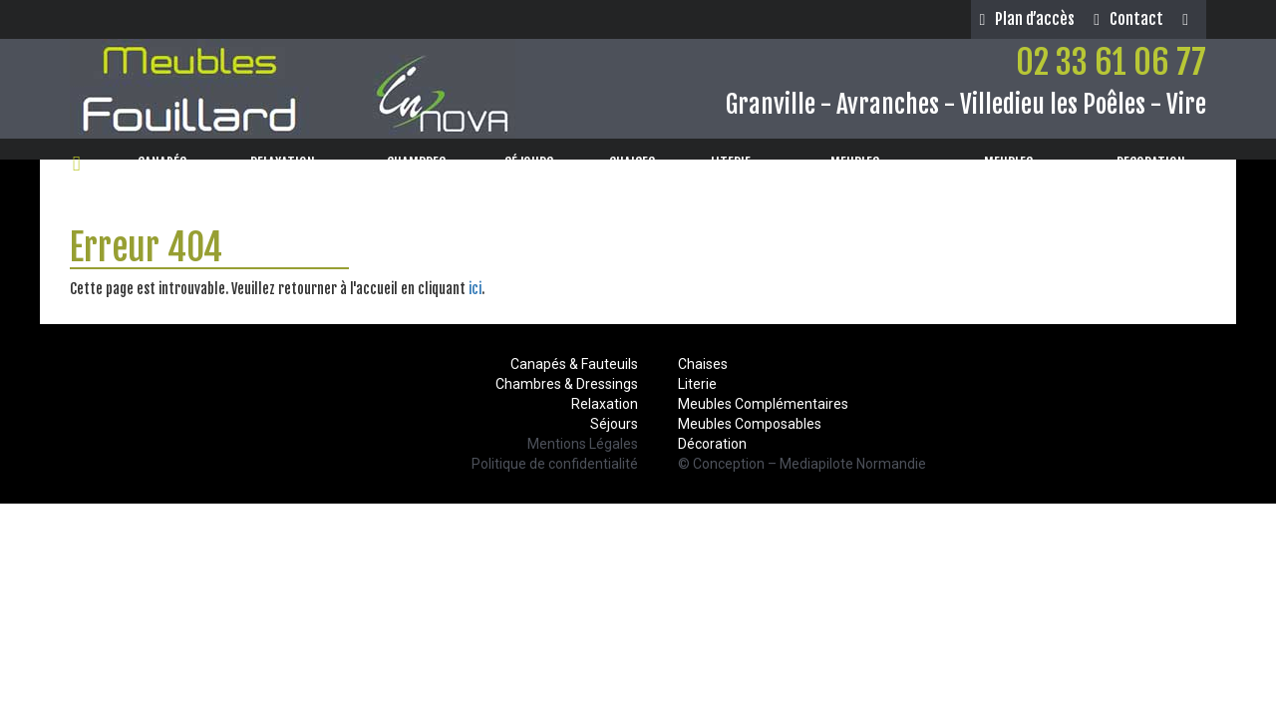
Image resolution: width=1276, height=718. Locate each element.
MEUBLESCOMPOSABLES (854, 173)
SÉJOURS (535, 163)
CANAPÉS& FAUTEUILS (162, 173)
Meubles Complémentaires (763, 404)
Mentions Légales (582, 444)
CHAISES (638, 163)
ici (475, 288)
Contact (1128, 19)
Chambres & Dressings (566, 384)
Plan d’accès (1027, 19)
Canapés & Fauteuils (574, 364)
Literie (697, 384)
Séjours (614, 424)
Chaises (703, 364)
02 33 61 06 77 (1111, 62)
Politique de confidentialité (555, 464)
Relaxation (604, 404)
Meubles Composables (749, 424)
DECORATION (1157, 163)
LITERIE (737, 163)
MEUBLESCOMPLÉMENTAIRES (1009, 173)
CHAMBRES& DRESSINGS (417, 173)
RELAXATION (289, 163)
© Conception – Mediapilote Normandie (802, 464)
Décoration (712, 444)
